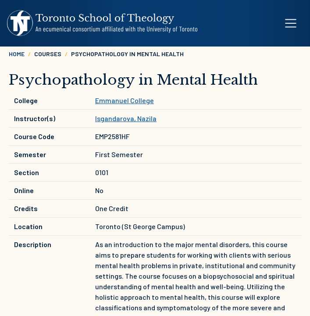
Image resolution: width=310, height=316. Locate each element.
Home (17, 53)
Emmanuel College (124, 100)
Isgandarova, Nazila (126, 118)
